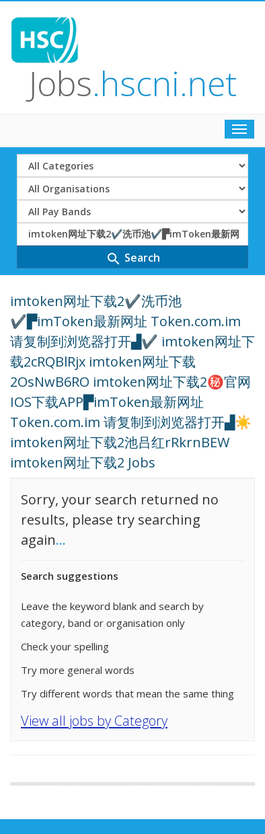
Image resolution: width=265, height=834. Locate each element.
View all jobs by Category (94, 721)
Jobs (133, 83)
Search (133, 258)
